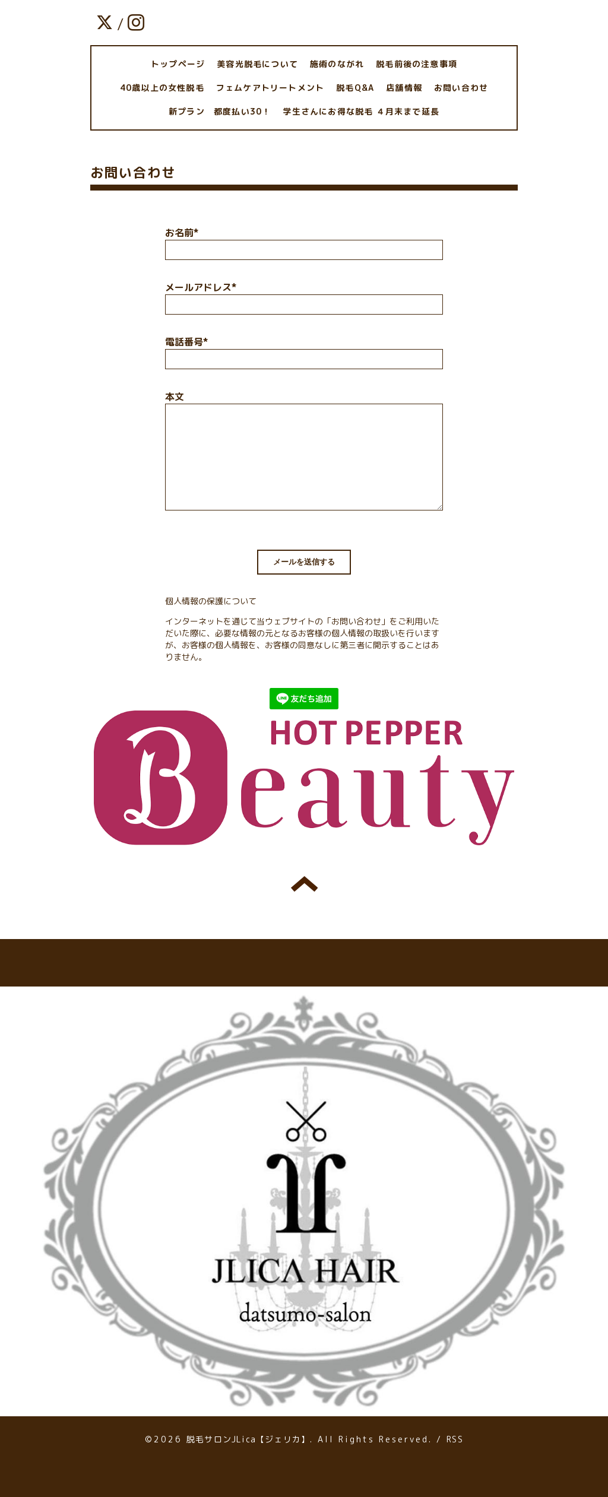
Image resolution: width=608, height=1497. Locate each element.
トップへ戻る (304, 884)
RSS (454, 1439)
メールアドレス (200, 287)
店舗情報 (404, 87)
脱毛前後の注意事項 (416, 63)
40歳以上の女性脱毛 (162, 87)
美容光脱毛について (257, 63)
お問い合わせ (461, 87)
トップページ (178, 63)
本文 (174, 396)
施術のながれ (337, 63)
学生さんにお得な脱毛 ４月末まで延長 (361, 111)
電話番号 (186, 341)
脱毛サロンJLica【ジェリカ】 (248, 1439)
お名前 (181, 232)
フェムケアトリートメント (270, 87)
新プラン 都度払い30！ (220, 111)
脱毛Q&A (355, 87)
